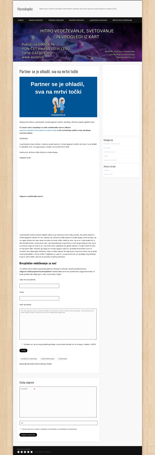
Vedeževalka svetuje (47, 359)
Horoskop (107, 148)
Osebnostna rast (109, 152)
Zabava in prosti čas (110, 160)
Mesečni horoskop (76, 20)
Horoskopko (25, 8)
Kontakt (106, 170)
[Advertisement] (58, 178)
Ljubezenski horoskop (98, 20)
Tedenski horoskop (56, 20)
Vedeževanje (63, 359)
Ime (22, 423)
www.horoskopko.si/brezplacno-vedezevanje (38, 130)
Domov (21, 20)
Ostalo (106, 156)
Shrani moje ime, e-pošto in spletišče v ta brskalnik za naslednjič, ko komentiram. (49, 429)
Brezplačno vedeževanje (122, 20)
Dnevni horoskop (36, 20)
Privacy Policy (108, 174)
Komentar (28, 389)
